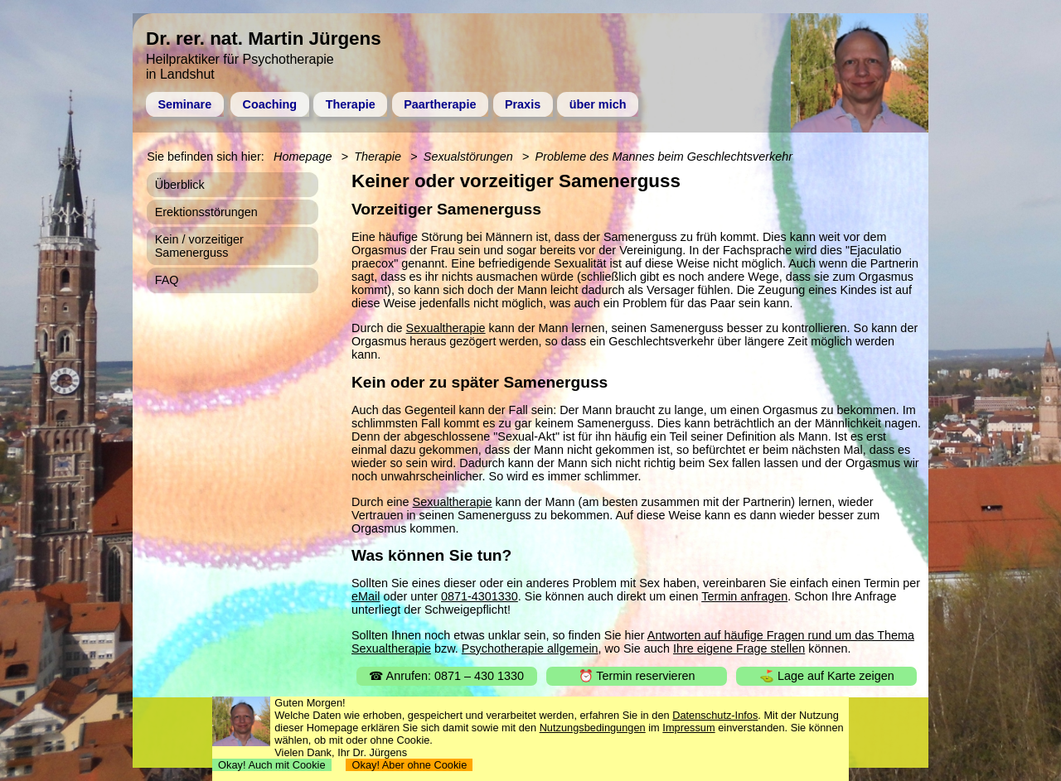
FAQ (167, 280)
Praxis (522, 104)
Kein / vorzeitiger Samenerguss (199, 246)
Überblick (180, 184)
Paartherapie (440, 104)
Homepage (303, 156)
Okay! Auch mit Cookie (272, 765)
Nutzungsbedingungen (593, 727)
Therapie (350, 104)
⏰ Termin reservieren (637, 675)
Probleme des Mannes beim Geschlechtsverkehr (663, 156)
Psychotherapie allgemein (530, 648)
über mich (598, 104)
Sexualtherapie (446, 328)
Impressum (688, 727)
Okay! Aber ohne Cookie (409, 765)
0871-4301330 (479, 596)
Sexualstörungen (468, 156)
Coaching (270, 104)
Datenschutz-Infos (715, 715)
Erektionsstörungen (206, 212)
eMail (365, 596)
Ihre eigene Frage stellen (739, 648)
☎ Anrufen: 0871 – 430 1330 (446, 675)
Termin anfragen (744, 596)
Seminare (184, 104)
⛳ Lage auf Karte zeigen (826, 675)
